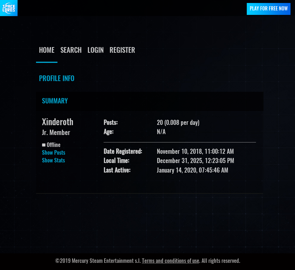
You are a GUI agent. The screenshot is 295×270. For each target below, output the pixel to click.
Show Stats (53, 161)
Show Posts (53, 153)
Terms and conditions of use (170, 261)
